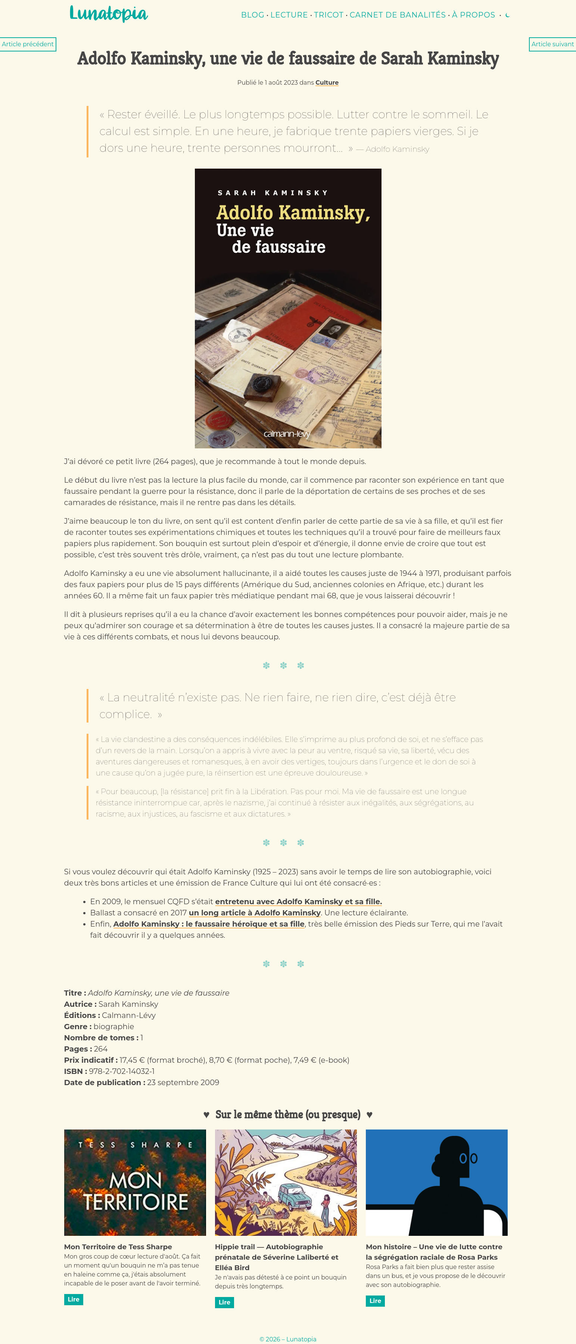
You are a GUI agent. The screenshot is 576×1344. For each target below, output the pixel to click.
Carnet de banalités (398, 14)
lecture (289, 14)
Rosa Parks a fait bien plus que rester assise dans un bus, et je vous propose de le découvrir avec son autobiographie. (435, 1275)
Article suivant (553, 44)
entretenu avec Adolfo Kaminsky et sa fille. (298, 901)
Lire (74, 1299)
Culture (327, 82)
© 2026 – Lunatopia (288, 1339)
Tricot (329, 14)
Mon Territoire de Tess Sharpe (118, 1247)
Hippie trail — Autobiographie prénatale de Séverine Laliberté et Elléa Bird (277, 1257)
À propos (473, 14)
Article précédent (28, 44)
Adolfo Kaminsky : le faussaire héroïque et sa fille (209, 924)
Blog (253, 14)
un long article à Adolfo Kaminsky (255, 912)
